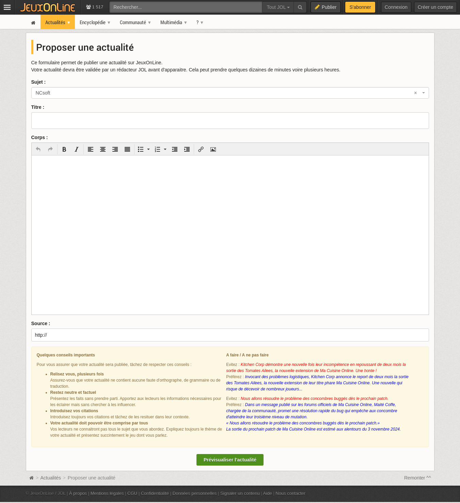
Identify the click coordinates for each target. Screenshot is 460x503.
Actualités (50, 478)
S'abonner (360, 7)
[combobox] (230, 93)
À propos (78, 493)
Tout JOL (278, 7)
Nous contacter (290, 493)
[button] (38, 149)
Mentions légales (107, 493)
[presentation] (38, 149)
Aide (267, 493)
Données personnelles (195, 493)
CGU (132, 493)
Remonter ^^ (417, 478)
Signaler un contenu (240, 493)
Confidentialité (155, 493)
